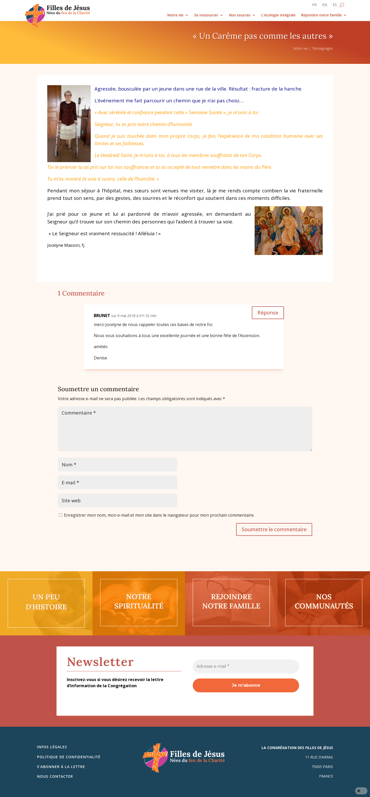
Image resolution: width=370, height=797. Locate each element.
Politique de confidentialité (68, 756)
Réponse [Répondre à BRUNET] (267, 312)
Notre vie (175, 15)
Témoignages (322, 48)
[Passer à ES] (335, 6)
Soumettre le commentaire (274, 529)
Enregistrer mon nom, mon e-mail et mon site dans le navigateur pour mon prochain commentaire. (159, 515)
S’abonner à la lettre (61, 766)
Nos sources (240, 15)
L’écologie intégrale (278, 15)
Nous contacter (55, 776)
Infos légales (52, 746)
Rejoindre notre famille (321, 15)
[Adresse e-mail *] (246, 666)
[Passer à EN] (324, 6)
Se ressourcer (206, 15)
